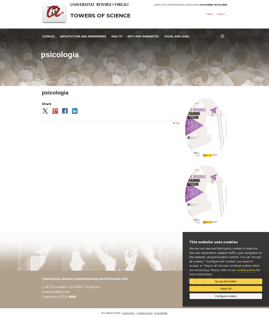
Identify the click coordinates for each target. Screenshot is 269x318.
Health (116, 36)
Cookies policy (145, 313)
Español (221, 13)
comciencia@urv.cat (56, 292)
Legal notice (128, 313)
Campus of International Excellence (190, 5)
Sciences (48, 36)
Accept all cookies (226, 281)
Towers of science (100, 16)
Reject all (225, 288)
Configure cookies (226, 296)
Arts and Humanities (143, 36)
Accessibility (161, 313)
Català (209, 13)
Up (177, 123)
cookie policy (246, 270)
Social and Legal (177, 36)
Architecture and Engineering (83, 36)
